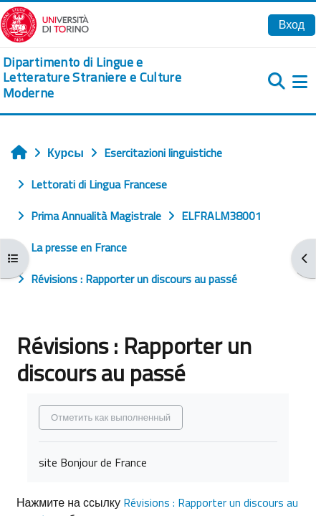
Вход (292, 24)
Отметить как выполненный (111, 417)
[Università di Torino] (45, 23)
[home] (105, 77)
